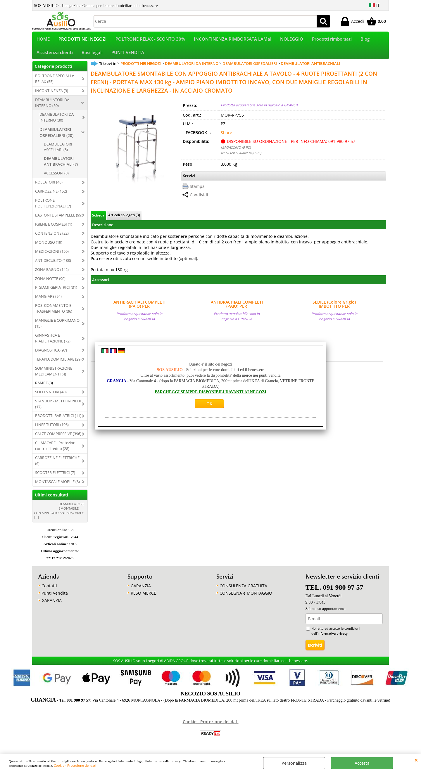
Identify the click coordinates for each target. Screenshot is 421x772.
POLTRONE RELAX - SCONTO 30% (150, 40)
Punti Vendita (55, 597)
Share (226, 136)
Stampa (197, 190)
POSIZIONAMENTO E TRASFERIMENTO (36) (53, 312)
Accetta (362, 763)
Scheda (98, 219)
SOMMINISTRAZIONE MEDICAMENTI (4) (53, 374)
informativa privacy (333, 637)
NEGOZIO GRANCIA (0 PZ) (241, 157)
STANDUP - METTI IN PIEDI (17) (58, 407)
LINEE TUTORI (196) (52, 428)
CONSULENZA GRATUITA (243, 589)
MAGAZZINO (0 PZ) (236, 151)
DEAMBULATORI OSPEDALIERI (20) (56, 136)
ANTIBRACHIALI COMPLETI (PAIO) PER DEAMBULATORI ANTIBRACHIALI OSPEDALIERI (139, 308)
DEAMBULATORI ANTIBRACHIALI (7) (61, 165)
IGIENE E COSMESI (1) (53, 228)
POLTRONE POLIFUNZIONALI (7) (53, 206)
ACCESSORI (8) (56, 177)
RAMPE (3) (44, 386)
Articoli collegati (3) (124, 218)
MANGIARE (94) (48, 300)
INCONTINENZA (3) (51, 94)
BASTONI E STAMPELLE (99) (58, 218)
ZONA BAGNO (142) (52, 273)
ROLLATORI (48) (49, 185)
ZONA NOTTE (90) (50, 282)
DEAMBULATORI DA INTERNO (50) (52, 106)
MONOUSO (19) (48, 246)
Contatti (49, 589)
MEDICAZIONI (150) (52, 255)
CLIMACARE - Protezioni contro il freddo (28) (55, 449)
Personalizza (294, 763)
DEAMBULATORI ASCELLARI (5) (58, 150)
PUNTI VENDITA (127, 55)
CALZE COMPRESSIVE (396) (58, 437)
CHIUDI (416, 760)
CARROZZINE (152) (51, 195)
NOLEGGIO (291, 40)
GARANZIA (52, 604)
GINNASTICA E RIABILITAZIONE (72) (52, 341)
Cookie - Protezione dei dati (75, 765)
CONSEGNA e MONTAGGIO (246, 597)
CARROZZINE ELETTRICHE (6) (57, 464)
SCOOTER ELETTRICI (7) (55, 476)
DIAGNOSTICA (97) (51, 353)
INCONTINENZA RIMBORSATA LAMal (232, 40)
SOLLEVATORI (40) (51, 395)
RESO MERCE (143, 597)
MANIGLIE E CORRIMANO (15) (57, 327)
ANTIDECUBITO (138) (53, 264)
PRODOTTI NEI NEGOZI (82, 40)
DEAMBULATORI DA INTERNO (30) (56, 121)
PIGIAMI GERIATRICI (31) (56, 291)
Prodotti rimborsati (332, 40)
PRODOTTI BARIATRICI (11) (58, 419)
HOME (43, 40)
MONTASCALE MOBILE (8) (57, 485)
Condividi (199, 198)
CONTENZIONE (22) (52, 237)
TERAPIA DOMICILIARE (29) (58, 363)
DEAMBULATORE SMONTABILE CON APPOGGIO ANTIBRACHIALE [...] (59, 514)
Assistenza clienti (55, 55)
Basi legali (92, 55)
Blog (365, 40)
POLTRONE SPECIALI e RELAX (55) (54, 82)
